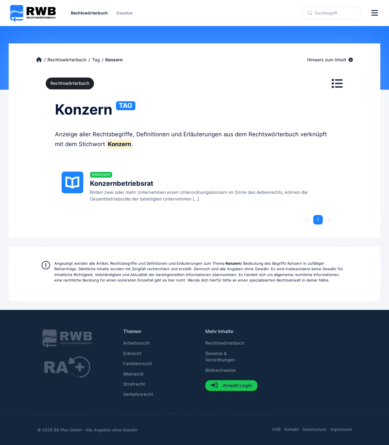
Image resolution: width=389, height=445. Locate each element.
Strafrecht (134, 384)
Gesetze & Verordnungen (220, 357)
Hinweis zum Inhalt (330, 59)
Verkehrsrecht (138, 394)
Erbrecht (132, 353)
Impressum (341, 429)
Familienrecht (137, 363)
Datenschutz (315, 429)
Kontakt (291, 429)
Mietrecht (133, 374)
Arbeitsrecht (136, 343)
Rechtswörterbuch (69, 83)
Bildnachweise (220, 370)
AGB (276, 429)
